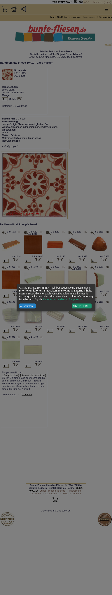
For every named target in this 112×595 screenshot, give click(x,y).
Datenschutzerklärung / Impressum (63, 299)
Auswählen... (27, 306)
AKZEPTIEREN (81, 306)
